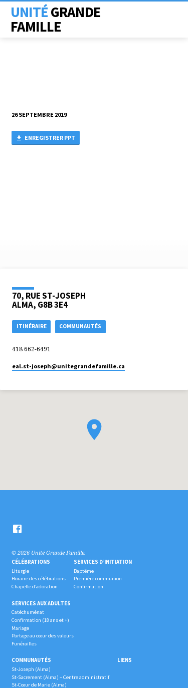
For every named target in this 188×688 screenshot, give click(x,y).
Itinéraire (32, 326)
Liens (124, 659)
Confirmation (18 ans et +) (40, 620)
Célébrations (31, 561)
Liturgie (20, 571)
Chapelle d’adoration (35, 586)
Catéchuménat (28, 612)
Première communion (98, 578)
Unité (56, 19)
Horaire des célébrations (39, 578)
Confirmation (88, 586)
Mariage (20, 628)
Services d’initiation (103, 561)
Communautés (31, 659)
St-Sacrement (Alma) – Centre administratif (60, 677)
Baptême (84, 571)
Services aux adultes (41, 603)
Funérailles (24, 643)
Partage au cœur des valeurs (43, 635)
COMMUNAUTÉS (80, 326)
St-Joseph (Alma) (31, 669)
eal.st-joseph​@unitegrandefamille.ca (68, 366)
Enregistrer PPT (45, 138)
